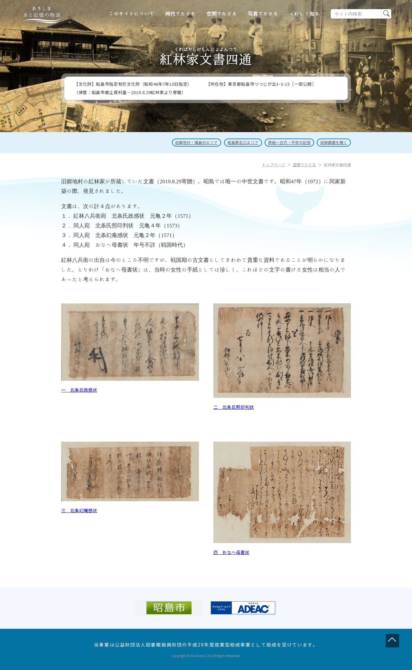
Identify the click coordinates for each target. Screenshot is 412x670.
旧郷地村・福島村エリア (192, 142)
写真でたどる (263, 13)
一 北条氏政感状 (79, 390)
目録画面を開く (333, 142)
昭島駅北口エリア (240, 142)
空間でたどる (222, 13)
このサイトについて (131, 13)
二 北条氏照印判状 (233, 407)
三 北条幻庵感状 (79, 510)
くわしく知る (304, 13)
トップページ (273, 165)
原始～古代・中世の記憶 (288, 142)
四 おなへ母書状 (231, 552)
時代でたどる (180, 13)
